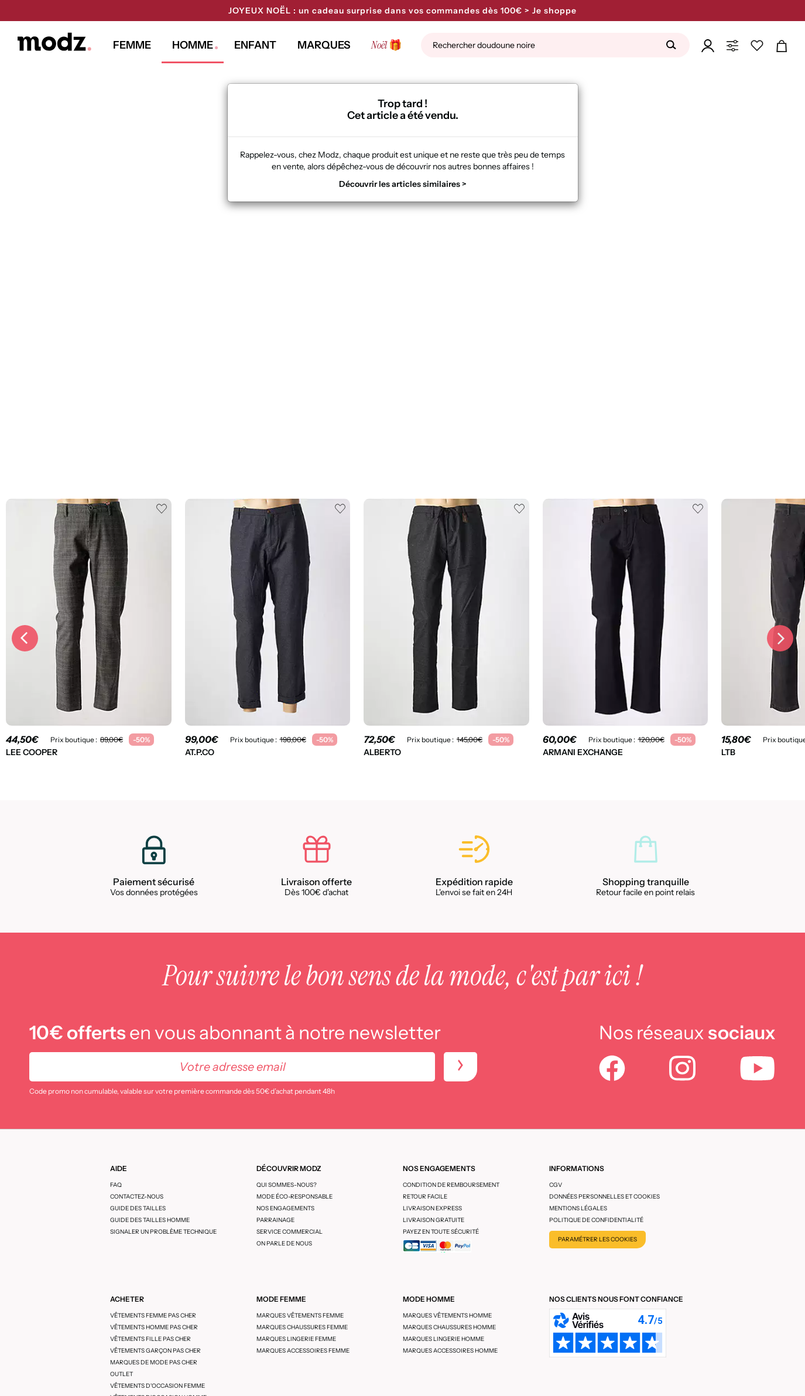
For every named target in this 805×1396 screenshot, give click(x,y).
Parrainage (275, 1220)
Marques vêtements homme (447, 1315)
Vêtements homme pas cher (154, 1327)
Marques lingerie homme (443, 1339)
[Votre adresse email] (232, 1066)
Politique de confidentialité (596, 1220)
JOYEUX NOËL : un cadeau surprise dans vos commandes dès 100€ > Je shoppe (402, 10)
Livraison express (432, 1208)
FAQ (116, 1185)
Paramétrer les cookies (597, 1239)
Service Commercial (289, 1231)
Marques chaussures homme (449, 1327)
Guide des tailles (138, 1208)
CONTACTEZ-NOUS (136, 1196)
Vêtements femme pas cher (153, 1315)
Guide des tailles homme (150, 1220)
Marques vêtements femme (300, 1315)
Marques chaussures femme (302, 1327)
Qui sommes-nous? (286, 1185)
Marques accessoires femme (303, 1350)
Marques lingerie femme (296, 1339)
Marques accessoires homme (450, 1350)
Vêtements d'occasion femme (157, 1386)
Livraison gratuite (433, 1220)
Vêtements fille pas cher (150, 1339)
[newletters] (460, 1066)
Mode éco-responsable (294, 1196)
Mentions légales (578, 1208)
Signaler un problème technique (163, 1231)
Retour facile (425, 1196)
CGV (555, 1185)
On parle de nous (284, 1243)
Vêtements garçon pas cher (155, 1350)
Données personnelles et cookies (604, 1196)
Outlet (121, 1374)
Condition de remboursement (451, 1185)
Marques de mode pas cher (153, 1362)
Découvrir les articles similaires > (403, 184)
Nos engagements (285, 1208)
